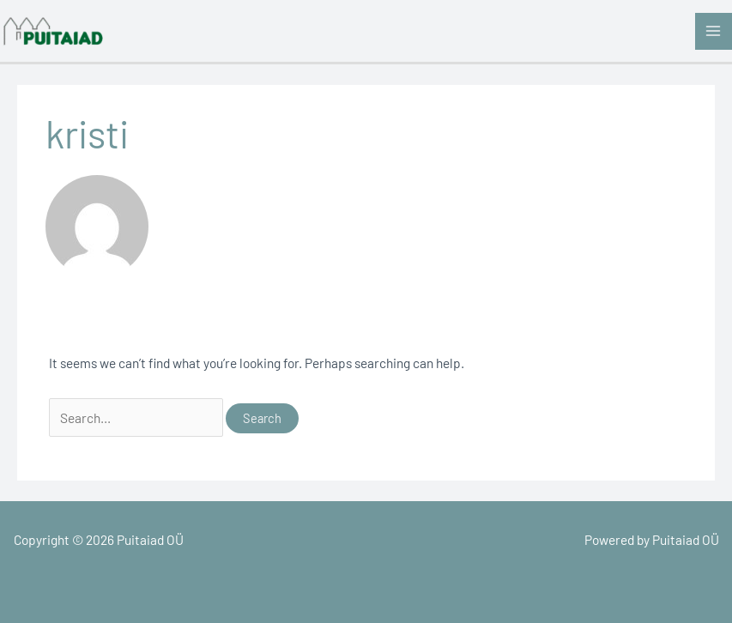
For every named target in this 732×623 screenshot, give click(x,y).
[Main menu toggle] (713, 31)
